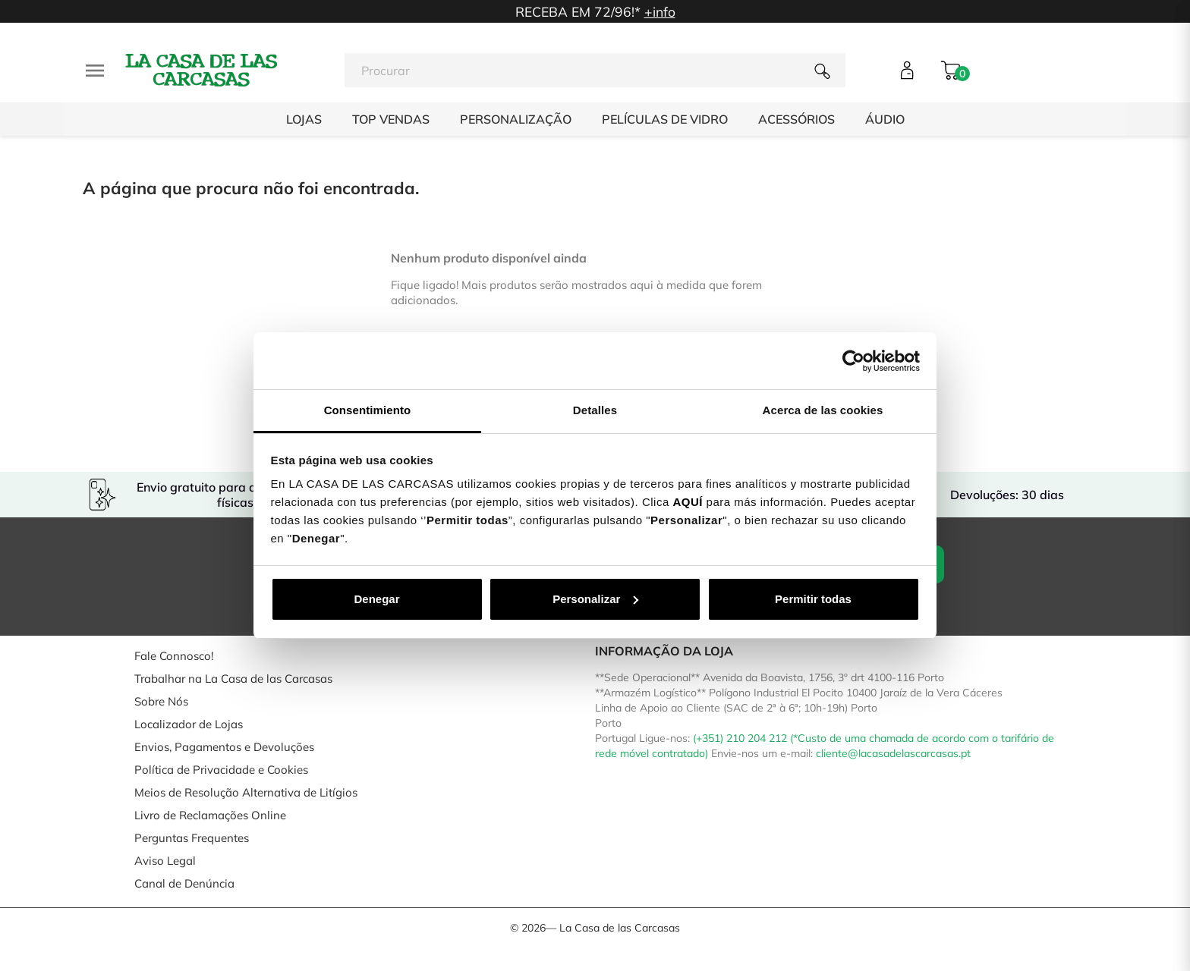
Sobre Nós (161, 701)
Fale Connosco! (173, 656)
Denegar (376, 598)
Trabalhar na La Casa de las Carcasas (233, 678)
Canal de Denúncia (184, 883)
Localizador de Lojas (188, 724)
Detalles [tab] (595, 410)
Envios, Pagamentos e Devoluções (224, 747)
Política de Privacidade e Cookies (221, 769)
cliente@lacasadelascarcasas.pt (893, 753)
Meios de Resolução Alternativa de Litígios (245, 792)
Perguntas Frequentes (191, 838)
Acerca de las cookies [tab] (823, 410)
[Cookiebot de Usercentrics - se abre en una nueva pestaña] (853, 361)
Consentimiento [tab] (367, 410)
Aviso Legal (165, 860)
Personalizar (595, 598)
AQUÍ (687, 501)
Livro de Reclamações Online (210, 815)
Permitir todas (813, 598)
